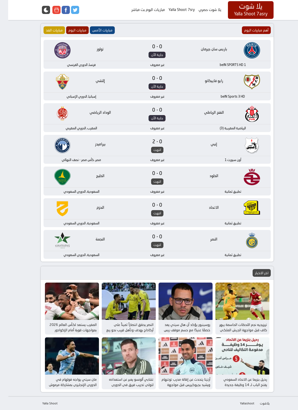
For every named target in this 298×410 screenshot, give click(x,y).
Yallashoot (239, 403)
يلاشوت (256, 403)
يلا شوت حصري (201, 10)
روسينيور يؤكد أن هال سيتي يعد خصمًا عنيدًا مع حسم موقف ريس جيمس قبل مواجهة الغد (179, 330)
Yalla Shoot (41, 403)
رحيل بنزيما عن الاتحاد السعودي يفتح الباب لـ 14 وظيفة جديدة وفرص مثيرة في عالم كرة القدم (236, 385)
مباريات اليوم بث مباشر (140, 10)
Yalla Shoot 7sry (173, 10)
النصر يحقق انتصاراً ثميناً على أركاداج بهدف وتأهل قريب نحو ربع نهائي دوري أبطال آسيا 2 (121, 330)
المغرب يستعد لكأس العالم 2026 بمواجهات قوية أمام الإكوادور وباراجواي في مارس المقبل (64, 330)
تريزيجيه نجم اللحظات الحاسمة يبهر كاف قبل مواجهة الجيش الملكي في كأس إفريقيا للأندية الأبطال (235, 330)
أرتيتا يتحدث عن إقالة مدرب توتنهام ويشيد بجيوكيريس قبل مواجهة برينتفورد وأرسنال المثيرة (177, 385)
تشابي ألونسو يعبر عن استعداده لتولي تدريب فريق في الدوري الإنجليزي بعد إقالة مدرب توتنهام (122, 385)
